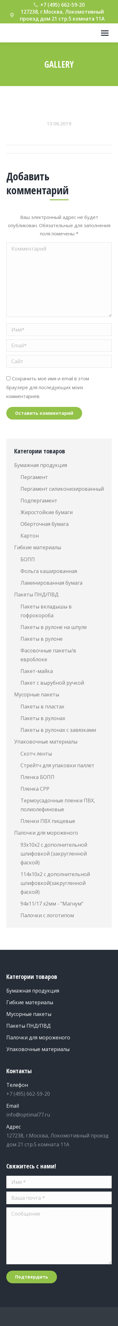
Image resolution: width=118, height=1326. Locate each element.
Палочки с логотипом (47, 915)
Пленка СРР (34, 788)
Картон (29, 535)
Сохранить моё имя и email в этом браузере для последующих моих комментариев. (47, 387)
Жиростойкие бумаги (46, 512)
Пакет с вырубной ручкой (52, 682)
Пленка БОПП (37, 777)
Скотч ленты (36, 753)
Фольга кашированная (48, 571)
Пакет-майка (36, 671)
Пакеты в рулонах (42, 718)
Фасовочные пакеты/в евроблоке (48, 655)
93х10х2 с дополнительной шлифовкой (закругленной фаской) (53, 853)
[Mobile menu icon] (105, 33)
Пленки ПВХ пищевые (47, 821)
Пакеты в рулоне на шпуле (53, 627)
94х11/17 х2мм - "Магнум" (51, 903)
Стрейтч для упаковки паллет (57, 765)
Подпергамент (38, 500)
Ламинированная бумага (51, 582)
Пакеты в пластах (42, 706)
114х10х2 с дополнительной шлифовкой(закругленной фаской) (55, 883)
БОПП (27, 559)
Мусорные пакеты (36, 694)
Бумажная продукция (40, 465)
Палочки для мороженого (46, 832)
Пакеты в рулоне (41, 638)
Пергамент (34, 477)
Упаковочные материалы (45, 741)
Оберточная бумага (44, 523)
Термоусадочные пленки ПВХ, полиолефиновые (57, 805)
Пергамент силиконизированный (62, 488)
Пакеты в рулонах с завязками (58, 729)
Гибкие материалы (37, 547)
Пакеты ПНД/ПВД (36, 594)
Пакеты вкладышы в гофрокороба (46, 611)
